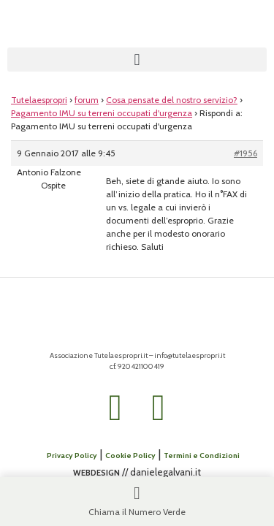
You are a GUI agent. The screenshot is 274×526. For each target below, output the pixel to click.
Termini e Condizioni (202, 455)
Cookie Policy (130, 455)
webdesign (96, 472)
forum (87, 99)
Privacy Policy (72, 455)
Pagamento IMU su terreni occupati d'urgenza (101, 112)
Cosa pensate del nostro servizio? (171, 99)
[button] (137, 59)
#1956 (245, 153)
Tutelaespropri (39, 99)
